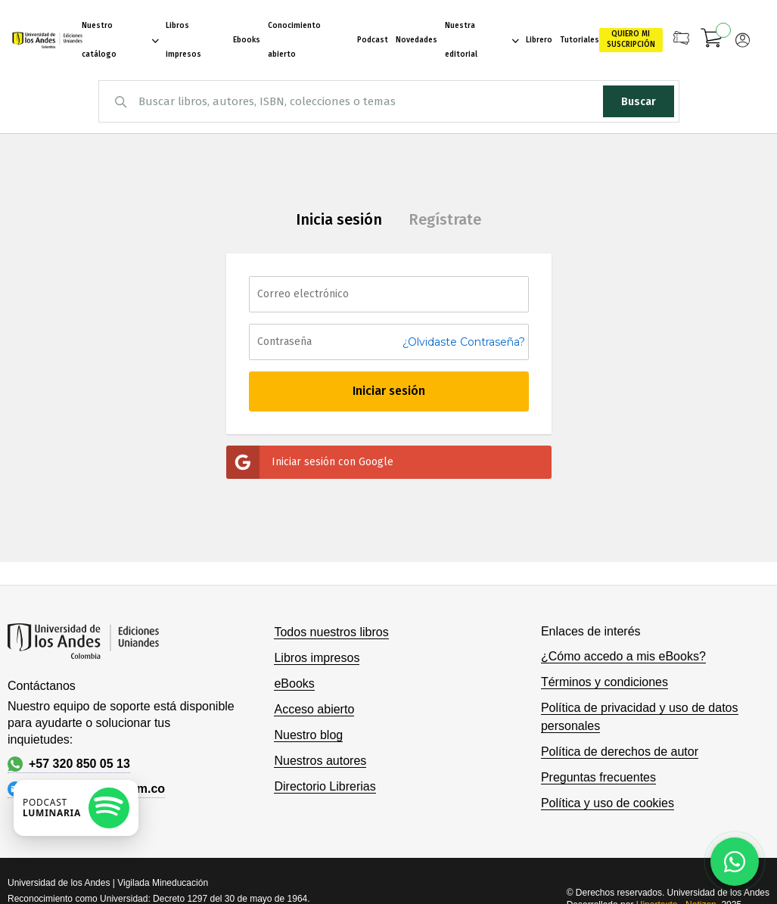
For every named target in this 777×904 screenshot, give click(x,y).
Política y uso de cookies (607, 803)
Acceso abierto (314, 709)
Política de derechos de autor (619, 751)
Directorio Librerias (324, 786)
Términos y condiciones (604, 682)
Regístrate (445, 219)
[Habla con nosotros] (734, 861)
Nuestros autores (320, 760)
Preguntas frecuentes (598, 777)
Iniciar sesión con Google (309, 462)
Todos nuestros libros (331, 632)
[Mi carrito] (712, 40)
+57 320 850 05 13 (69, 764)
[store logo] (46, 40)
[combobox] (388, 101)
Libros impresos (316, 657)
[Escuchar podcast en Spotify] (76, 808)
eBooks (294, 683)
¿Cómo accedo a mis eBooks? (623, 656)
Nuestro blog (308, 734)
